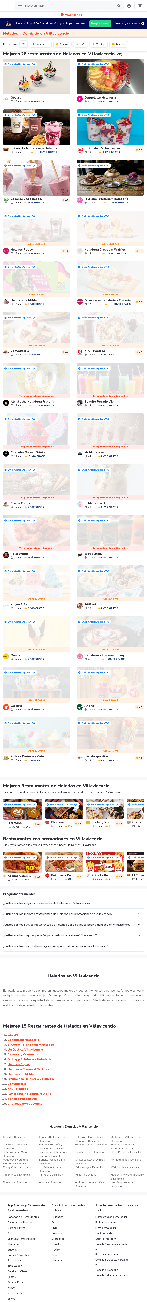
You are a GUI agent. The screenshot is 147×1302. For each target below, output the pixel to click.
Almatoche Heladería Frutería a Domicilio (15, 1161)
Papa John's (15, 1260)
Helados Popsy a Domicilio (91, 1144)
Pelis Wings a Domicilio (89, 1167)
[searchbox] (68, 5)
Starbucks (14, 1244)
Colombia (57, 1233)
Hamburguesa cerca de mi (111, 1217)
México (56, 1250)
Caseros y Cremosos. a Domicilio (16, 1146)
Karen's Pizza (15, 1282)
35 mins (98, 44)
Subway (12, 1250)
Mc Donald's (15, 1293)
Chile (55, 1228)
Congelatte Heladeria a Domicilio (53, 1139)
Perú (54, 1255)
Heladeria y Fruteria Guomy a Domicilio (127, 1177)
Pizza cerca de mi (105, 1228)
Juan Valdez (15, 1266)
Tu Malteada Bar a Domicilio (50, 1169)
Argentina (57, 1217)
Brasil (55, 1222)
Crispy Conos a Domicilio (17, 1167)
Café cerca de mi (105, 1233)
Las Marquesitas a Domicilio (122, 1184)
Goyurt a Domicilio (14, 1137)
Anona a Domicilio (50, 1182)
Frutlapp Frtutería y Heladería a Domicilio (52, 1146)
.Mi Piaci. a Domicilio (51, 1175)
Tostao (12, 1277)
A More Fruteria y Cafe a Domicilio (90, 1184)
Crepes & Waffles (18, 1255)
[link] (36, 81)
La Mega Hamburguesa (21, 1239)
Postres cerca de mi (107, 1254)
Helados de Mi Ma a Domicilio (15, 1154)
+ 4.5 (80, 44)
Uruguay (57, 1260)
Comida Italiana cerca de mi (112, 1275)
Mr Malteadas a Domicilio (126, 1159)
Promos (62, 44)
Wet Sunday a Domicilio (125, 1167)
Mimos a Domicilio (85, 1175)
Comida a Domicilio (106, 1270)
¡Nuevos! (118, 44)
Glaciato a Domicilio (15, 1182)
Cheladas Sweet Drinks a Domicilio (90, 1161)
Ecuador (56, 1244)
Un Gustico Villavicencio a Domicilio (126, 1139)
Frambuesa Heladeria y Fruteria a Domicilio (53, 1154)
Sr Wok (12, 1298)
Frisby (11, 1288)
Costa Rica (58, 1239)
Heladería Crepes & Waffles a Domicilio (123, 1146)
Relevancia (40, 44)
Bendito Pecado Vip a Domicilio (52, 1161)
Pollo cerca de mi (105, 1222)
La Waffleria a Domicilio (89, 1152)
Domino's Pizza (16, 1228)
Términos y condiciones (127, 23)
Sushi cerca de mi (106, 1239)
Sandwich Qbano (18, 1271)
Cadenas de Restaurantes (23, 1217)
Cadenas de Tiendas (20, 1222)
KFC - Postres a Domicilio (126, 1152)
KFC (10, 1233)
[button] (73, 15)
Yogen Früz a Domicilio (16, 1175)
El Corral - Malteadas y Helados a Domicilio (89, 1139)
